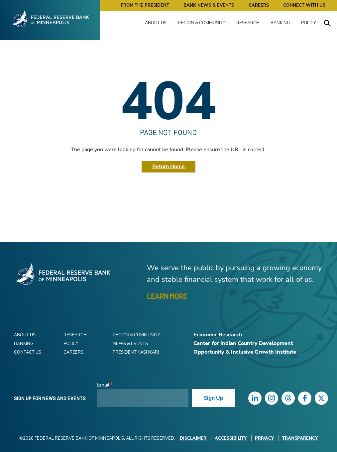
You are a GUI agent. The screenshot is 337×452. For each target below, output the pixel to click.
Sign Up (213, 398)
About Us (156, 23)
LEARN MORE (167, 295)
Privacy (265, 438)
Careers (259, 5)
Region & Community (201, 23)
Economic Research (217, 334)
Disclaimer (193, 438)
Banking (280, 23)
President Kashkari (136, 352)
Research (248, 23)
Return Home (168, 166)
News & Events (130, 344)
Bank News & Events (208, 5)
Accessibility (231, 438)
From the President (145, 5)
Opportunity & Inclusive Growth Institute (244, 352)
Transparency (300, 438)
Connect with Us (304, 5)
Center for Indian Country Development (243, 343)
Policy (308, 23)
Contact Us (27, 352)
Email (103, 385)
